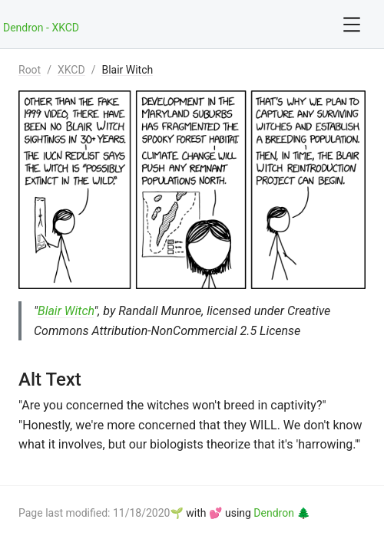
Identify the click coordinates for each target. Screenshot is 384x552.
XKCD (71, 70)
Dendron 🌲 (281, 513)
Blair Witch (127, 70)
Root (29, 70)
